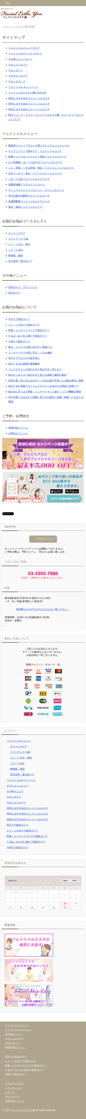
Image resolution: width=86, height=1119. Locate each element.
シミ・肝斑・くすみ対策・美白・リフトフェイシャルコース (41, 168)
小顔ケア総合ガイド (19, 341)
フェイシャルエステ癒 (23, 1110)
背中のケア (14, 293)
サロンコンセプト (18, 65)
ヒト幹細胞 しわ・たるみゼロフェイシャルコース (35, 162)
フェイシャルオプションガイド (25, 53)
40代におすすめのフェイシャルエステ (29, 103)
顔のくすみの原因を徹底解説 (24, 363)
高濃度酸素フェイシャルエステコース (29, 201)
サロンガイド (15, 70)
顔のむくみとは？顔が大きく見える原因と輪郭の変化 (37, 375)
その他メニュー (15, 791)
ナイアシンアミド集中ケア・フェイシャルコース (35, 151)
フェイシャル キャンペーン (23, 87)
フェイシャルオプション (18, 1030)
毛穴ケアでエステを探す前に (24, 358)
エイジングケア (16, 233)
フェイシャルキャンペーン (21, 780)
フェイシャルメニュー (19, 741)
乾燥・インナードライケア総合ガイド (29, 330)
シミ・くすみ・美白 (19, 244)
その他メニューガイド (20, 59)
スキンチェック (13, 1088)
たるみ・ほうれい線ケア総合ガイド (27, 336)
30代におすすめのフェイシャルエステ (29, 98)
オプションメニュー (17, 785)
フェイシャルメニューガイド (24, 48)
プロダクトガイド (18, 76)
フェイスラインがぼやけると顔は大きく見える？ (35, 369)
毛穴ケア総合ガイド (19, 319)
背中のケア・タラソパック (22, 287)
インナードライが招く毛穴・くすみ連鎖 (30, 352)
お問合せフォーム (18, 433)
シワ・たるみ (15, 250)
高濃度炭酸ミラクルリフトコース (26, 184)
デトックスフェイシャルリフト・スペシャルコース (36, 190)
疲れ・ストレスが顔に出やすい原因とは (30, 347)
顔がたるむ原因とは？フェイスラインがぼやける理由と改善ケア (43, 386)
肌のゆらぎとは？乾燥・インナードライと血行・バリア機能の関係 (44, 391)
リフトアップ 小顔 (18, 239)
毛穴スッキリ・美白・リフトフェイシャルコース (35, 173)
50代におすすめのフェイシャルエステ (29, 109)
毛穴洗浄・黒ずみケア (20, 261)
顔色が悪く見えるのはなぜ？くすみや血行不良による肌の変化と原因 (45, 380)
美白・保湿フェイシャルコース (25, 207)
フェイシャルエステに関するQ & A (27, 92)
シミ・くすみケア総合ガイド (24, 324)
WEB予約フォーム (18, 428)
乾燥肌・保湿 (15, 255)
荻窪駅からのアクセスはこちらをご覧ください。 (43, 609)
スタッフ (10, 1092)
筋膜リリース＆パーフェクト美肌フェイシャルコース (37, 156)
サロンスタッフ (16, 81)
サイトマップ (12, 1096)
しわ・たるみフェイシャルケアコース (29, 179)
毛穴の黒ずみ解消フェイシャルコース (29, 195)
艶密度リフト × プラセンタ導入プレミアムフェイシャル (38, 145)
